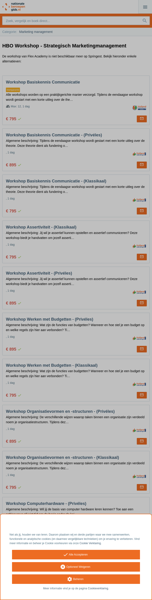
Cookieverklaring (98, 588)
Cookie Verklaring (90, 543)
